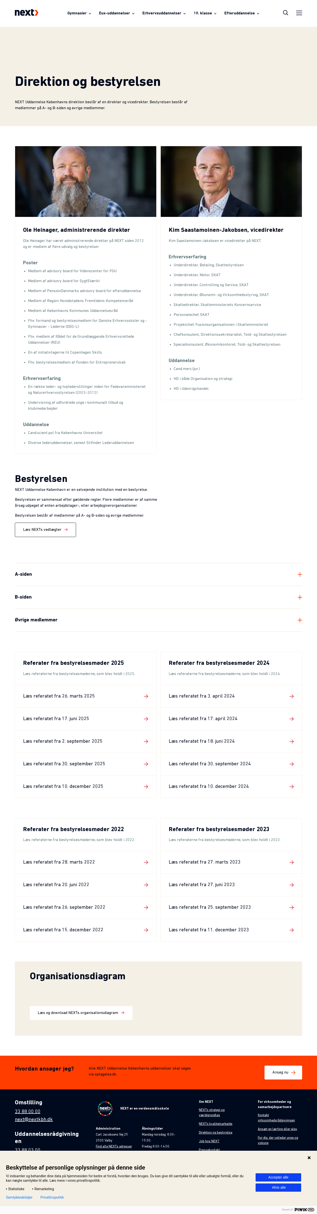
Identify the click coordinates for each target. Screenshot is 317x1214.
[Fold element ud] (158, 574)
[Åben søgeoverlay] (285, 13)
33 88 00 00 (27, 1111)
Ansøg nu (283, 1073)
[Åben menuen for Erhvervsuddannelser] (164, 13)
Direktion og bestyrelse (215, 1133)
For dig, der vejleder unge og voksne (278, 1140)
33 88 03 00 (27, 1150)
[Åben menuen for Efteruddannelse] (241, 13)
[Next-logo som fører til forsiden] (26, 13)
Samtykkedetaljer (19, 1197)
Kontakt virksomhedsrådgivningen (276, 1117)
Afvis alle (279, 1187)
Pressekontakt (209, 1150)
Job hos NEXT (209, 1141)
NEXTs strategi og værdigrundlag (212, 1112)
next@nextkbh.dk (34, 1119)
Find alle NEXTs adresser (114, 1146)
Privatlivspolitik (52, 1197)
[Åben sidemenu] (299, 13)
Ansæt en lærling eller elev (277, 1129)
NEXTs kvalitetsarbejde (215, 1124)
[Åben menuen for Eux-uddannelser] (116, 13)
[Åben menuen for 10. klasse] (205, 13)
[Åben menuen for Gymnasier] (79, 13)
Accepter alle (278, 1177)
